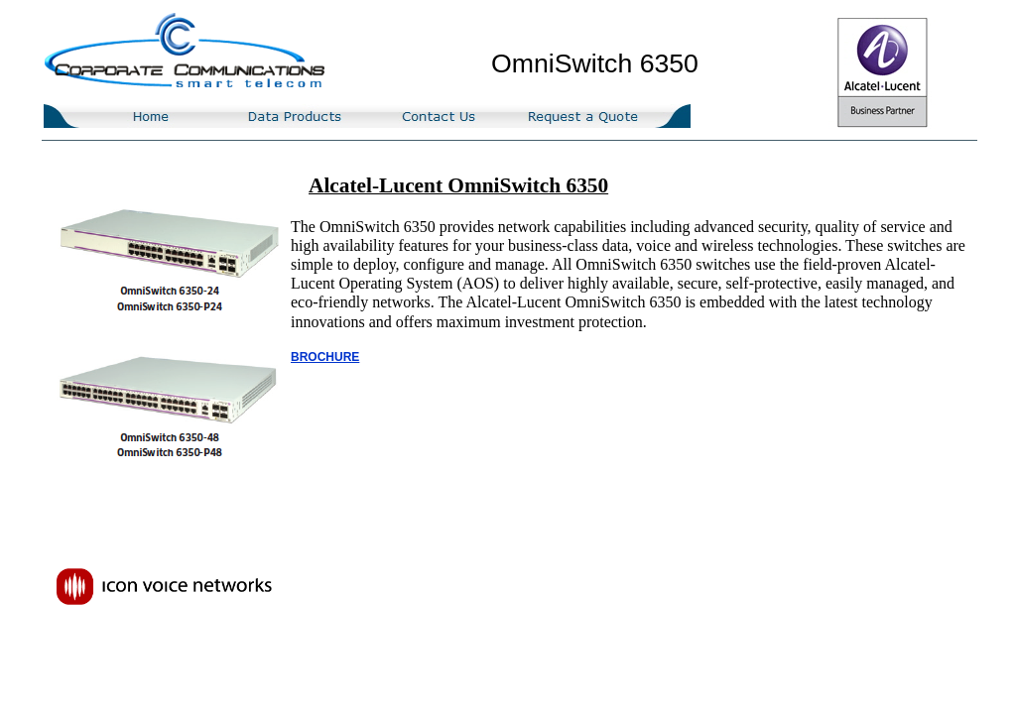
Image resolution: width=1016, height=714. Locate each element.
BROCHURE (325, 357)
